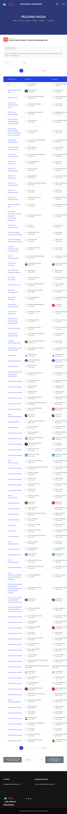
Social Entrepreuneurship (13, 561)
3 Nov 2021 (58, 122)
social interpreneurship (14, 555)
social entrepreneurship (15, 628)
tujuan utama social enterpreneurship (13, 148)
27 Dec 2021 (58, 526)
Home (14, 20)
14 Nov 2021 (58, 469)
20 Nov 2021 (58, 708)
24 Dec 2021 (58, 434)
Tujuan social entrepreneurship (13, 170)
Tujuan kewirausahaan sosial (14, 205)
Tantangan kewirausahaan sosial (14, 342)
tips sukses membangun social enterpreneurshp (13, 249)
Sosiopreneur (12, 355)
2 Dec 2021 (58, 85)
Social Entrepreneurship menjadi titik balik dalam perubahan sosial (15, 600)
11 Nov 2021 (58, 375)
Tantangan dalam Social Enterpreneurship (15, 349)
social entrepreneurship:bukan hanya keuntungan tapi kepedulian (15, 576)
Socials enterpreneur (14, 549)
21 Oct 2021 (58, 531)
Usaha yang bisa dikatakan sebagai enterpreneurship (13, 121)
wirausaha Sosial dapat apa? (14, 91)
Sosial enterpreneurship (15, 438)
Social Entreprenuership (15, 567)
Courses (20, 20)
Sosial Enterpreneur (13, 514)
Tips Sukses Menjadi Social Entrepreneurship (15, 241)
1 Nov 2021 (58, 321)
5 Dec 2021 (58, 92)
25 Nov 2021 (58, 684)
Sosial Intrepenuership (14, 361)
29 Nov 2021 (58, 192)
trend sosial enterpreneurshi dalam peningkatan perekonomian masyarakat (14, 216)
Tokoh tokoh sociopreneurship (13, 226)
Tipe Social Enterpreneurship (13, 291)
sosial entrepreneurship (15, 387)
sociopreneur (11, 525)
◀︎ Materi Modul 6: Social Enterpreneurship (12, 759)
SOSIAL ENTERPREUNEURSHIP (15, 416)
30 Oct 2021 (58, 416)
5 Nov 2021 (58, 329)
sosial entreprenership (14, 404)
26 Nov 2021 (58, 601)
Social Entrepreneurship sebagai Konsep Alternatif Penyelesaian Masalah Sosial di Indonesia (15, 588)
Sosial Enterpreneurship (15, 433)
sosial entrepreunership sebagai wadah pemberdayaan (15, 374)
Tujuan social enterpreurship (12, 177)
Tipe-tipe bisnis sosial (14, 285)
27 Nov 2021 (58, 279)
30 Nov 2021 (58, 98)
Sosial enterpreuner (13, 422)
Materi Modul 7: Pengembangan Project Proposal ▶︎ (54, 760)
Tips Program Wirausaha (12, 264)
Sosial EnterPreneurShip (13, 462)
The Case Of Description (11, 298)
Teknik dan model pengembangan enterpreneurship (13, 321)
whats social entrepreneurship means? (13, 105)
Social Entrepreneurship (15, 617)
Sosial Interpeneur (13, 366)
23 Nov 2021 (58, 258)
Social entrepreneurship (15, 633)
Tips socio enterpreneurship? (13, 257)
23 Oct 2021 (58, 216)
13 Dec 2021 (58, 617)
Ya (8, 85)
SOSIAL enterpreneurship (13, 497)
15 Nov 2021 (58, 713)
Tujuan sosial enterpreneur (12, 163)
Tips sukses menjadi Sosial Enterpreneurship (15, 233)
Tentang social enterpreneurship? (13, 306)
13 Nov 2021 (58, 356)
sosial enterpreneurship (15, 450)
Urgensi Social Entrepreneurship (13, 141)
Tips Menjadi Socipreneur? (11, 278)
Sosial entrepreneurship (15, 381)
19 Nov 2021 (58, 199)
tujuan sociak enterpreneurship (13, 198)
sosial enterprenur (13, 427)
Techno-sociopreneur (14, 328)
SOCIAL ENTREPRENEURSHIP (14, 701)
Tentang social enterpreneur (12, 313)
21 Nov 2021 (58, 702)
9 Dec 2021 (58, 623)
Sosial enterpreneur (13, 503)
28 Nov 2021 (58, 265)
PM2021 (35, 20)
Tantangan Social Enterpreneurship (13, 335)
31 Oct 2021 (58, 306)
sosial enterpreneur (13, 509)
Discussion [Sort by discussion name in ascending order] (11, 79)
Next (44, 71)
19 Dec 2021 (58, 156)
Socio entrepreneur (13, 536)
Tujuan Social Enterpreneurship (13, 184)
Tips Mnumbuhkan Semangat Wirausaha (14, 271)
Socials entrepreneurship (13, 543)
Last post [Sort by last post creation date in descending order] (54, 79)
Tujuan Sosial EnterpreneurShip (13, 155)
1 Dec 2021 (58, 313)
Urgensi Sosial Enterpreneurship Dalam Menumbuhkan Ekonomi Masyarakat (14, 132)
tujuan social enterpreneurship (13, 191)
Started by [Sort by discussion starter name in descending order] (28, 79)
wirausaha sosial (12, 97)
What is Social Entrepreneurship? (13, 113)
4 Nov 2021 (58, 491)
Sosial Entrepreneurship (15, 398)
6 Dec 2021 (58, 227)
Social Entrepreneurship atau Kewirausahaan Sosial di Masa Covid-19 (15, 609)
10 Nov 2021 (58, 106)
